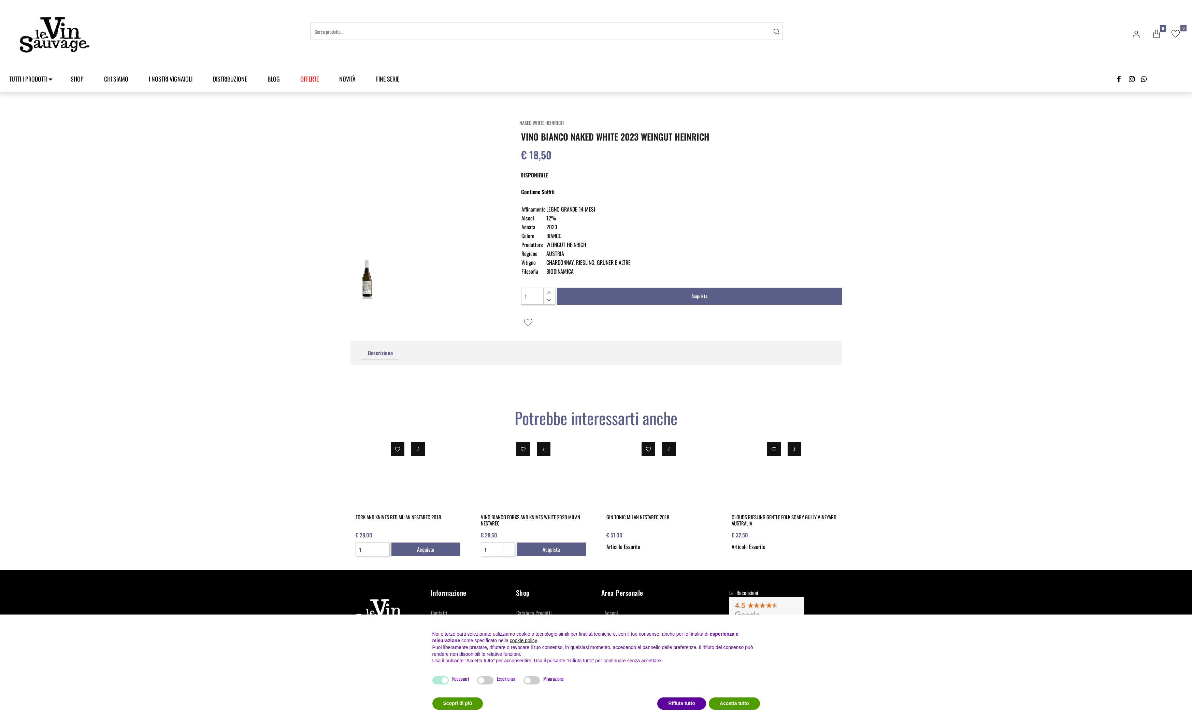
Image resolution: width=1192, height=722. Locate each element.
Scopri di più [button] (457, 703)
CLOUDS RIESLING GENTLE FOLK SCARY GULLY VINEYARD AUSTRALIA (784, 520)
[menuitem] (309, 79)
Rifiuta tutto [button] (681, 703)
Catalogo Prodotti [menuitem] (534, 613)
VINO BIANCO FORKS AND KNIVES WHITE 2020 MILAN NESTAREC (530, 520)
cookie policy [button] (523, 640)
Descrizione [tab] (380, 353)
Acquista (699, 296)
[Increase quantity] (549, 292)
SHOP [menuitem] (77, 78)
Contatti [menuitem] (439, 613)
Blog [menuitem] (274, 78)
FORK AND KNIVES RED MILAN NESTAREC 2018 (398, 517)
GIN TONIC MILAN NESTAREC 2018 (637, 517)
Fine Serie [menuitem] (387, 78)
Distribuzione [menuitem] (230, 78)
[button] (776, 31)
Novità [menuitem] (347, 78)
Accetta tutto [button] (734, 703)
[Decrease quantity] (549, 300)
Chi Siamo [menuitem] (116, 78)
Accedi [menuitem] (611, 613)
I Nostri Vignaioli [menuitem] (170, 78)
